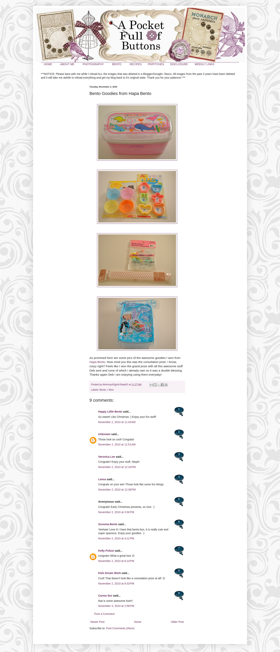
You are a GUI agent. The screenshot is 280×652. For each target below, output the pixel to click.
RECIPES (136, 64)
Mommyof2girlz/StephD (116, 384)
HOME (48, 64)
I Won (110, 389)
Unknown (104, 434)
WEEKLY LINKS (204, 64)
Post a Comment (104, 613)
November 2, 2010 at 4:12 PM (116, 538)
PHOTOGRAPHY (93, 64)
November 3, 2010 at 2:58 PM (116, 605)
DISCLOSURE (179, 64)
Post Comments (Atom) (120, 628)
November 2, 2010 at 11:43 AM (117, 422)
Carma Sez (105, 595)
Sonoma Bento (107, 524)
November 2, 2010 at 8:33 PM (116, 583)
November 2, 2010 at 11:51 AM (117, 444)
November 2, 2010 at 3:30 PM (116, 512)
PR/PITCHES (156, 64)
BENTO (116, 64)
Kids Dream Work (109, 573)
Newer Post (97, 621)
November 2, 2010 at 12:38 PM (117, 489)
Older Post (177, 621)
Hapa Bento (97, 362)
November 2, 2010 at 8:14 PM (116, 561)
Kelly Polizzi (106, 550)
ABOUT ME (67, 64)
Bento (103, 389)
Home (137, 621)
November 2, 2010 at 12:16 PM (117, 467)
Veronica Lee (106, 456)
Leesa (102, 479)
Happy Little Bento (110, 411)
